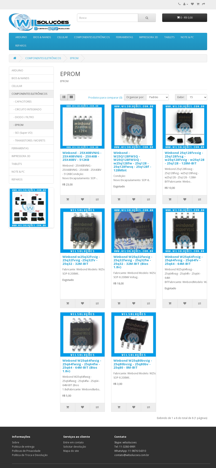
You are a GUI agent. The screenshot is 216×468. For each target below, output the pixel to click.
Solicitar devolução (74, 446)
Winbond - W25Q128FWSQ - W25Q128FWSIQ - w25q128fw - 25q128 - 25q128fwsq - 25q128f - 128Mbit (132, 161)
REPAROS (20, 45)
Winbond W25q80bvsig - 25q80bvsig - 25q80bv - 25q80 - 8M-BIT (132, 363)
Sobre (15, 442)
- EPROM (17, 125)
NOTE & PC (187, 37)
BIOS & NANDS (42, 37)
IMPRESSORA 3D (148, 37)
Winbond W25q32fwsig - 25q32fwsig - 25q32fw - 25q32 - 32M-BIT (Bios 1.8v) (132, 262)
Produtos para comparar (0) (105, 97)
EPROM (74, 58)
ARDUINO (21, 37)
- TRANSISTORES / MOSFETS (28, 140)
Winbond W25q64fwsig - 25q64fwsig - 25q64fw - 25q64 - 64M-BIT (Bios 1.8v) (81, 365)
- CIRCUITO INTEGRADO (27, 109)
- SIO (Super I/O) (22, 133)
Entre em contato (73, 442)
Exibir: (181, 97)
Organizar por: (135, 97)
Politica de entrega (23, 446)
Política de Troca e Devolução (30, 455)
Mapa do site (71, 451)
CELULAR (62, 37)
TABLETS (169, 37)
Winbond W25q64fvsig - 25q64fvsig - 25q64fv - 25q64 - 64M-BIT (184, 260)
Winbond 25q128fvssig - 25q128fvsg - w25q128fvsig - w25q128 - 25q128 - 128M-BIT (184, 158)
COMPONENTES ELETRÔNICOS (92, 37)
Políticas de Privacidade (26, 451)
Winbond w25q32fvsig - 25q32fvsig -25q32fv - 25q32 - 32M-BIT (81, 260)
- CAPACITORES (21, 101)
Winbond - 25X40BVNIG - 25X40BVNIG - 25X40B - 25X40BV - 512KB (81, 156)
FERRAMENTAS (124, 37)
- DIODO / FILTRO (23, 117)
